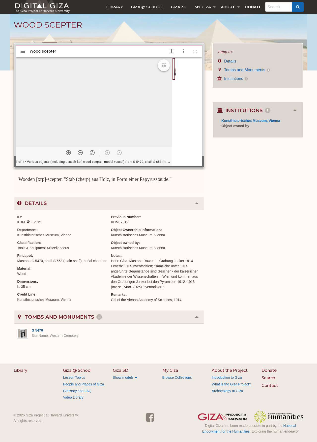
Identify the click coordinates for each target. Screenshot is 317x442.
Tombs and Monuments (244, 70)
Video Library (73, 397)
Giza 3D (179, 6)
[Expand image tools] (164, 65)
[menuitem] (114, 7)
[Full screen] (195, 51)
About (228, 6)
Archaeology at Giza (227, 391)
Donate (253, 6)
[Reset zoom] (92, 153)
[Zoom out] (80, 153)
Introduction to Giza (227, 377)
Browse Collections (177, 377)
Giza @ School (147, 6)
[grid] (187, 111)
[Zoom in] (68, 153)
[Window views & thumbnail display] (171, 51)
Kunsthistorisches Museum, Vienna (251, 121)
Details (227, 61)
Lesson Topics (74, 377)
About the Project (230, 370)
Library (114, 6)
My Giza (203, 6)
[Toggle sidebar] (23, 51)
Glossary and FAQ (77, 391)
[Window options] (183, 51)
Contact (269, 385)
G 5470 (37, 330)
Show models (123, 377)
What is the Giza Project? (231, 384)
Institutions (233, 78)
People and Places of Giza (83, 384)
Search (268, 377)
